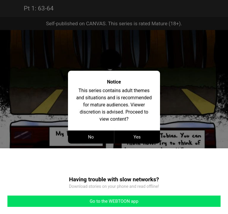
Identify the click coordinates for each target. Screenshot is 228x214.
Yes (137, 137)
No (91, 137)
